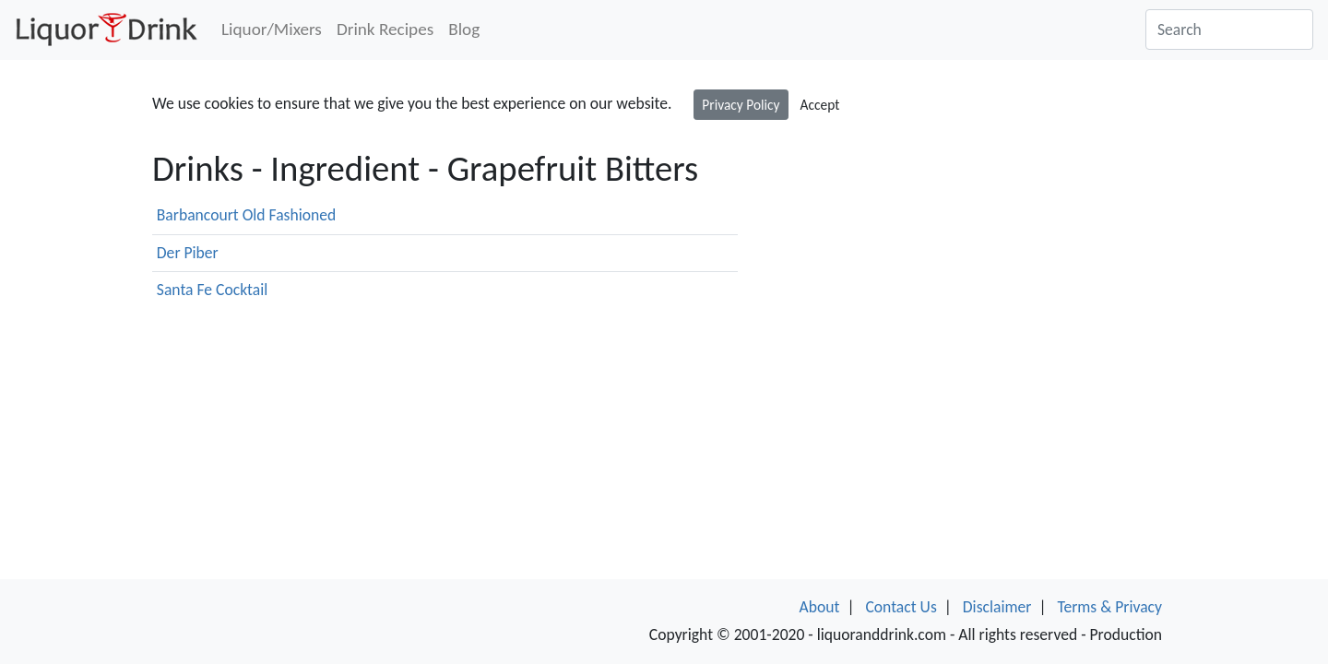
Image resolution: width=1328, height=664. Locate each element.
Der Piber (188, 253)
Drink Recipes (385, 29)
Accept (820, 104)
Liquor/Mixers (271, 29)
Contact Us (900, 607)
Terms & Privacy (1109, 607)
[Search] (1229, 29)
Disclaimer (997, 607)
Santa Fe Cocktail (212, 289)
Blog (464, 29)
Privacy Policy (740, 104)
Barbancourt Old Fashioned (247, 215)
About (820, 607)
